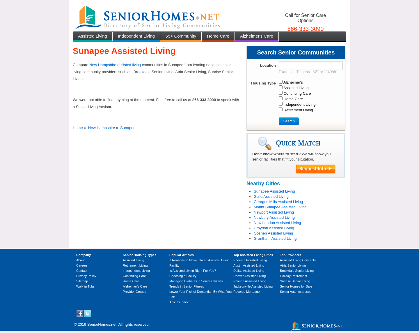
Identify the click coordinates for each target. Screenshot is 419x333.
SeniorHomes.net (101, 324)
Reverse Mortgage (246, 291)
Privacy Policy (86, 276)
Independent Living (136, 36)
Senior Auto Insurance (295, 291)
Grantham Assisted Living (275, 238)
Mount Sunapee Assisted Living (280, 207)
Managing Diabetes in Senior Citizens (196, 281)
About (80, 260)
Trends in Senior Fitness (186, 286)
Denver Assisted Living (249, 276)
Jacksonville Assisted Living (253, 286)
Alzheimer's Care (256, 36)
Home (78, 128)
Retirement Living (135, 265)
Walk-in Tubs (85, 286)
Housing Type (263, 83)
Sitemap (82, 281)
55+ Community (181, 36)
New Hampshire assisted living (115, 65)
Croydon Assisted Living (274, 228)
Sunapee (127, 128)
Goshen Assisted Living (273, 233)
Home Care (218, 36)
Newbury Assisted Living (274, 217)
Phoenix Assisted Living (250, 260)
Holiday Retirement (293, 276)
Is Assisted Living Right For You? (192, 270)
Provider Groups (134, 291)
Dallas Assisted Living (248, 270)
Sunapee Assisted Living (274, 191)
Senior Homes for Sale (296, 286)
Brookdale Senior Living (297, 270)
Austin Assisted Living (248, 265)
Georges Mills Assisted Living (278, 202)
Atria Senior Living (293, 265)
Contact (81, 270)
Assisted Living (92, 36)
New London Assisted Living (277, 223)
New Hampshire (101, 128)
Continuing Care (134, 276)
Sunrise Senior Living (295, 281)
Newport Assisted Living (274, 212)
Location (268, 65)
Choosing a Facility (182, 276)
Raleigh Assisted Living (249, 281)
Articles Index (179, 302)
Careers (82, 265)
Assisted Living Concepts (298, 260)
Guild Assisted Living (271, 196)
